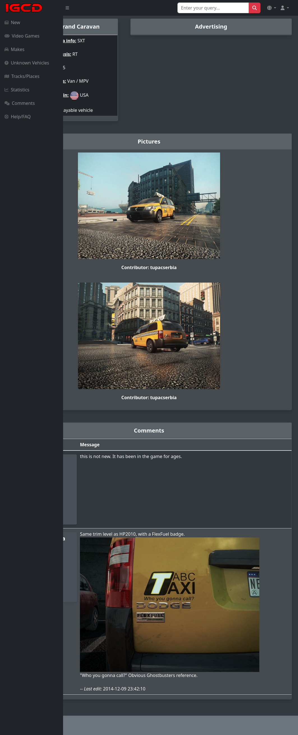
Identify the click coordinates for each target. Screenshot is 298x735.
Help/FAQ (17, 117)
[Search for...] (213, 8)
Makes (14, 49)
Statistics (16, 90)
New (12, 22)
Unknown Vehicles (26, 63)
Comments (19, 103)
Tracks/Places (22, 76)
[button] (271, 7)
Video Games (22, 36)
